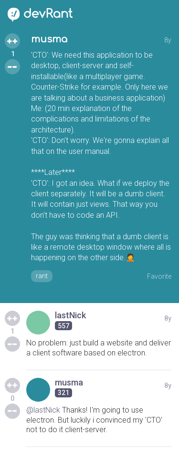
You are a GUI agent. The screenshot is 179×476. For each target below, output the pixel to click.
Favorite (159, 276)
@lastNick (43, 410)
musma (49, 39)
